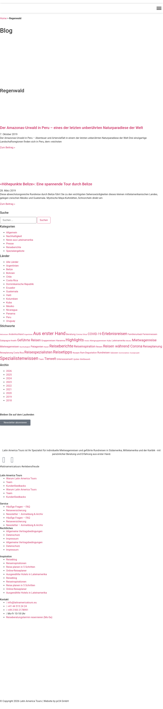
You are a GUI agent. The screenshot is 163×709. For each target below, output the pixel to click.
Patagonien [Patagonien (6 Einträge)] (37, 346)
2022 (9, 385)
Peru (8, 317)
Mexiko (10, 306)
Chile (9, 276)
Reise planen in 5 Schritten (20, 566)
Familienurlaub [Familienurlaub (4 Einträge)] (135, 334)
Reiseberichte (13, 247)
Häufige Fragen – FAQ (18, 506)
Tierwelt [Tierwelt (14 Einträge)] (50, 359)
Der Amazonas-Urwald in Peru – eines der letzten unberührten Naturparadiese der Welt (71, 128)
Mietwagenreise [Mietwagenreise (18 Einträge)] (144, 340)
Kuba (9, 302)
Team (9, 482)
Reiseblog (11, 559)
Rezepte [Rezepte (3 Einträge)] (76, 353)
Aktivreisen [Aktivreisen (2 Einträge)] (4, 334)
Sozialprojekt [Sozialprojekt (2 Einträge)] (134, 353)
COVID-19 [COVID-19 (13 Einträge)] (94, 334)
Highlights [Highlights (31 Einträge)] (75, 340)
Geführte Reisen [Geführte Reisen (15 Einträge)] (29, 340)
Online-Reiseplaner (16, 570)
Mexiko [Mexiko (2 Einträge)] (128, 341)
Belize (9, 269)
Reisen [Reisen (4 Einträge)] (99, 346)
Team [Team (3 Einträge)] (41, 359)
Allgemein (11, 232)
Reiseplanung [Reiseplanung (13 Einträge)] (152, 346)
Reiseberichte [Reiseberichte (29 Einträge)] (61, 346)
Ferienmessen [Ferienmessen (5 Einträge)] (150, 334)
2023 (9, 382)
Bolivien (10, 273)
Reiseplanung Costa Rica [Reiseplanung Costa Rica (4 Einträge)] (12, 352)
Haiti (8, 295)
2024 (9, 378)
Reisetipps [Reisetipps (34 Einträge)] (62, 352)
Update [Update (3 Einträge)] (76, 359)
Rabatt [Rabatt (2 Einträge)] (46, 347)
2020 (9, 393)
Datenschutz (13, 535)
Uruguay (10, 320)
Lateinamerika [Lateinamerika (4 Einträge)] (118, 340)
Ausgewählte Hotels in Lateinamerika (26, 574)
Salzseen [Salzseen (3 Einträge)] (114, 353)
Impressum (12, 538)
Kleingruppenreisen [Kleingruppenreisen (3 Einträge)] (98, 340)
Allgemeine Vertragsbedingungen (24, 531)
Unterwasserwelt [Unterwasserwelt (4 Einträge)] (65, 359)
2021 (9, 389)
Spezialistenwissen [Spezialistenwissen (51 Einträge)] (19, 358)
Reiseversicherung (16, 510)
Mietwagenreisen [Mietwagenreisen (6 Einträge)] (9, 346)
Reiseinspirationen (16, 563)
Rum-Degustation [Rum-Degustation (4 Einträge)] (88, 352)
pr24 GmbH (62, 701)
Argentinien (12, 265)
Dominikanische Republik (20, 284)
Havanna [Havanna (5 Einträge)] (60, 340)
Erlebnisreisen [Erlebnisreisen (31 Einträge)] (114, 333)
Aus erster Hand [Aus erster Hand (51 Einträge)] (49, 333)
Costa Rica (12, 280)
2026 (9, 371)
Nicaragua (11, 309)
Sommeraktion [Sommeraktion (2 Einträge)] (124, 353)
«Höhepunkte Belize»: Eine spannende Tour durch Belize (46, 184)
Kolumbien (12, 298)
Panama (10, 313)
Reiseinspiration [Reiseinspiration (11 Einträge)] (84, 346)
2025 (9, 374)
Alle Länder (12, 262)
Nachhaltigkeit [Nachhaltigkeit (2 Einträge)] (25, 347)
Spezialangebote (15, 250)
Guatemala (12, 291)
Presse (10, 243)
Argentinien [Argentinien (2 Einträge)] (28, 334)
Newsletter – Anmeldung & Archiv (24, 514)
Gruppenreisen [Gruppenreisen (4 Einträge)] (48, 340)
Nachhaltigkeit (14, 236)
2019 (9, 396)
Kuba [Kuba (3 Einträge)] (109, 340)
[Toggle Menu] (159, 8)
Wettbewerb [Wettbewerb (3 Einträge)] (85, 359)
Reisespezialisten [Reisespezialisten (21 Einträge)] (38, 352)
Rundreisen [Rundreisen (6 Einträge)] (103, 352)
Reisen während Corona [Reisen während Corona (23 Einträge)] (122, 346)
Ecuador (10, 287)
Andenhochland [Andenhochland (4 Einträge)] (16, 334)
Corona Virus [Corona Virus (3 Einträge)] (81, 334)
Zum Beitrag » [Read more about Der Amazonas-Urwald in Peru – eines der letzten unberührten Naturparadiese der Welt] (7, 147)
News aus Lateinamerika (19, 239)
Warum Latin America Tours (21, 478)
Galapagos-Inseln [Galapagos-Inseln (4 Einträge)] (8, 340)
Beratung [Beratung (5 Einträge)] (71, 334)
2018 (9, 400)
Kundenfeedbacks (16, 485)
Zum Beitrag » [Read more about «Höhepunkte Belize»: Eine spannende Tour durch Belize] (7, 204)
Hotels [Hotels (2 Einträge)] (87, 341)
